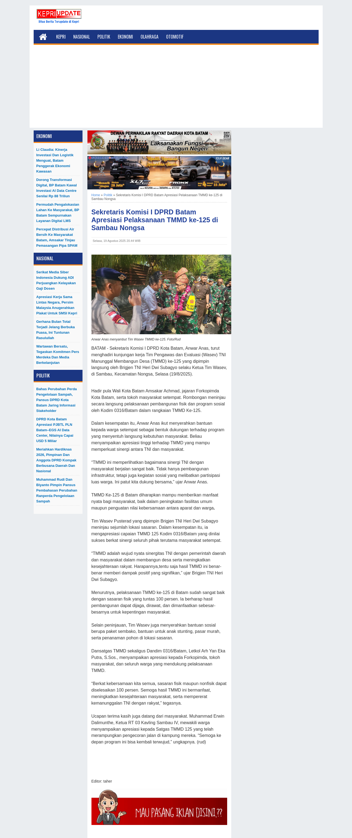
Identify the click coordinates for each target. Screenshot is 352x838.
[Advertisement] (176, 90)
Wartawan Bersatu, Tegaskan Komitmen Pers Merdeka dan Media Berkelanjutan (57, 354)
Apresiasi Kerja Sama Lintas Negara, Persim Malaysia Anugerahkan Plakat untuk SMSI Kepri (56, 305)
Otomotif (174, 36)
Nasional (81, 36)
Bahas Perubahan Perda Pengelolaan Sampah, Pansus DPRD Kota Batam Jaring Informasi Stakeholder (56, 400)
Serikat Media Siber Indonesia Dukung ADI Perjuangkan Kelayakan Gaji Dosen (56, 280)
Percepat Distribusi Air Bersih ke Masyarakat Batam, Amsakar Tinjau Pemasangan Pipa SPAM (56, 237)
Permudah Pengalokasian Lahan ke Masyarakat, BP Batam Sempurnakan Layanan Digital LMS (57, 212)
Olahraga (149, 36)
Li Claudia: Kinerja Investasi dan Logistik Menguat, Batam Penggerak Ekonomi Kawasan (55, 160)
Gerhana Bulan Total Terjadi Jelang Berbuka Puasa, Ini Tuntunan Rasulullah (55, 330)
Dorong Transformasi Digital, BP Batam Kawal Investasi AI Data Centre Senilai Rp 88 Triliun (56, 188)
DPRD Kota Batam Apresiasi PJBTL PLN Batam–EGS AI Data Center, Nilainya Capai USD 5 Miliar (55, 430)
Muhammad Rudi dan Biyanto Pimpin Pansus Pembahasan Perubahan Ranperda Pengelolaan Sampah (56, 490)
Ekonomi (125, 36)
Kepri (61, 36)
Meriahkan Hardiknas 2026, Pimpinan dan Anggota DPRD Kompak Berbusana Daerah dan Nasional (56, 460)
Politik (103, 36)
